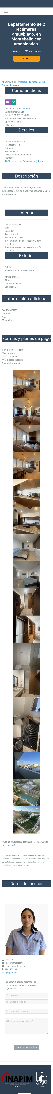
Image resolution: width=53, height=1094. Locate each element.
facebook (35, 82)
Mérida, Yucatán (33, 51)
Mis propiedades (10, 972)
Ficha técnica (14, 161)
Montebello (18, 51)
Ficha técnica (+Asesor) (34, 161)
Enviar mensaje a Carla (26, 1047)
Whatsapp (21, 82)
